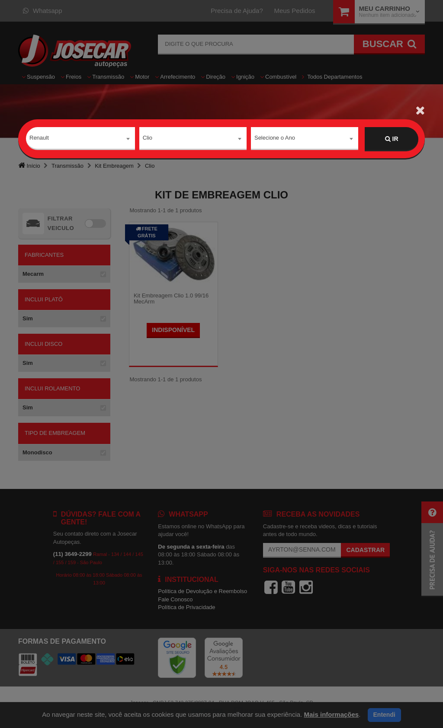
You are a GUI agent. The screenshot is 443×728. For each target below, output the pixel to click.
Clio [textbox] (147, 138)
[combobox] (80, 139)
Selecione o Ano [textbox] (274, 138)
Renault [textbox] (39, 138)
